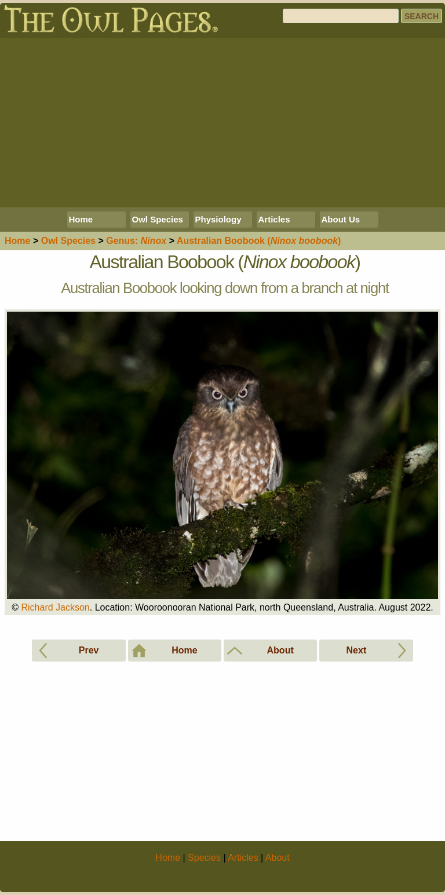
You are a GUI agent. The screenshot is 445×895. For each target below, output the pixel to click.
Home (81, 219)
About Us (341, 219)
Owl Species (157, 219)
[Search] (341, 16)
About (277, 858)
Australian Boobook (259, 241)
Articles (274, 219)
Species (68, 241)
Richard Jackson (55, 607)
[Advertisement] (222, 123)
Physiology (218, 219)
